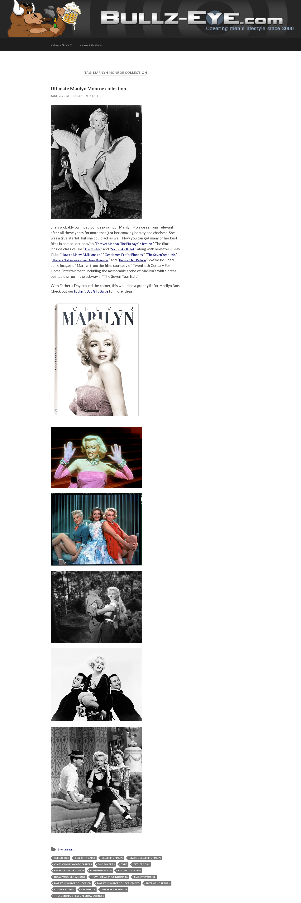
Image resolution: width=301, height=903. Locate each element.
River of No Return (158, 883)
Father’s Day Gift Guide (93, 291)
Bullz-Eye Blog (91, 44)
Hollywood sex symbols (69, 876)
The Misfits (93, 249)
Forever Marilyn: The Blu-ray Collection (128, 243)
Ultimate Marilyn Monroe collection (90, 88)
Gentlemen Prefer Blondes (145, 254)
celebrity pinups (112, 857)
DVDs (124, 864)
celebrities (61, 857)
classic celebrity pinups (145, 857)
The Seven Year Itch (114, 889)
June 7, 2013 (60, 95)
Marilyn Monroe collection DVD (118, 883)
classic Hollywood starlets (73, 864)
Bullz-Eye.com (61, 44)
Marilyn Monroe (144, 876)
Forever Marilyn (101, 870)
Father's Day (141, 864)
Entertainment (67, 849)
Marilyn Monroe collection (72, 883)
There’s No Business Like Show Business (113, 260)
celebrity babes (85, 857)
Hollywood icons (129, 870)
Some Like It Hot (127, 249)
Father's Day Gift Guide (69, 870)
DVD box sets (106, 864)
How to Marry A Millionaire (96, 254)
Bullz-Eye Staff (86, 95)
